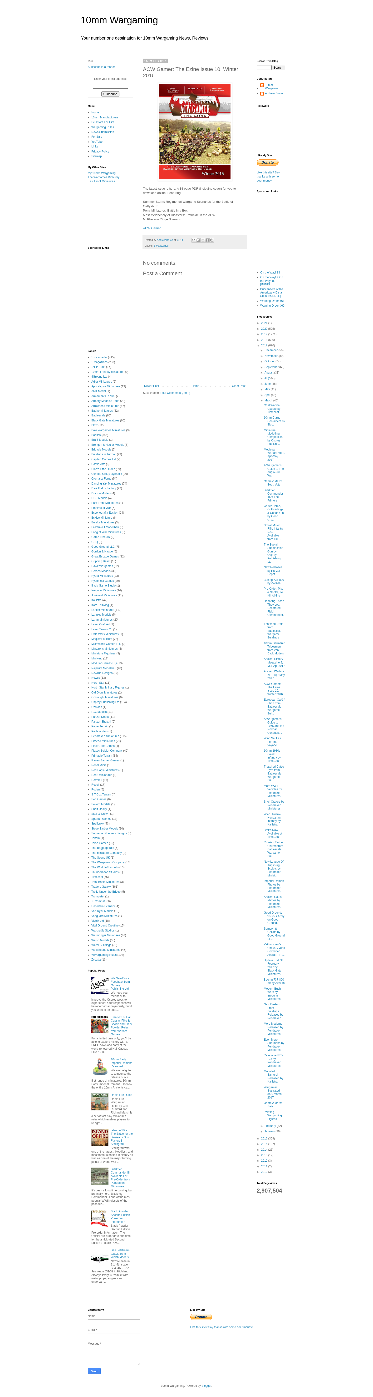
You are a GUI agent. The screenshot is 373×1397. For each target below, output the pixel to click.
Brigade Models (101, 449)
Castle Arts (98, 464)
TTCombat (98, 901)
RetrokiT (96, 780)
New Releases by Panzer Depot (273, 571)
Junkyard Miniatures (104, 595)
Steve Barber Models (104, 828)
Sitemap (96, 156)
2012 (264, 1160)
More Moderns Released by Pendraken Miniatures (273, 1029)
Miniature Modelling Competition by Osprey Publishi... (273, 437)
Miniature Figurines (103, 653)
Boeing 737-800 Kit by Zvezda (274, 981)
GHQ (94, 542)
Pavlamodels (99, 731)
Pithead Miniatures (103, 741)
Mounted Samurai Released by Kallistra (273, 1076)
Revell (95, 784)
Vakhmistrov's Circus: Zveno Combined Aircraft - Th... (274, 949)
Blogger (206, 1385)
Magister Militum (101, 639)
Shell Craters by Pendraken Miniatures (274, 805)
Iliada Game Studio (103, 585)
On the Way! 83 (270, 272)
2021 (264, 323)
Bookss (96, 435)
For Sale (96, 136)
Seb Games (98, 799)
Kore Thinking (100, 605)
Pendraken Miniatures (105, 736)
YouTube (97, 141)
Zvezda (96, 959)
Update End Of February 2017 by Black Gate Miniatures (273, 967)
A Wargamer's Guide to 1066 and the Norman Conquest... (274, 725)
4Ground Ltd (99, 376)
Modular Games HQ (104, 663)
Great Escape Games (105, 556)
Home (195, 386)
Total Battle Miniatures (105, 882)
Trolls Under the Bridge (106, 891)
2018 (264, 340)
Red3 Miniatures (101, 775)
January (270, 1131)
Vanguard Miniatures (104, 916)
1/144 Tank (98, 367)
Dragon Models (101, 493)
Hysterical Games (102, 580)
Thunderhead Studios (105, 872)
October (270, 361)
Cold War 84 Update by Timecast (272, 409)
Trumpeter (97, 896)
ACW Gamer (152, 228)
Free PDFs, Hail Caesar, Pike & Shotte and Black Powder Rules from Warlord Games (122, 1026)
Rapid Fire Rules (121, 1095)
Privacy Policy (100, 151)
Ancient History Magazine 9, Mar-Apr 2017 (274, 662)
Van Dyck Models (102, 911)
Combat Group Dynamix (106, 474)
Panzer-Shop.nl (101, 721)
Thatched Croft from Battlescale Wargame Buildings (273, 630)
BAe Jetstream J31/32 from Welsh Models (120, 1254)
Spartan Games (101, 818)
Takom (95, 838)
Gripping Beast (100, 561)
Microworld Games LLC (106, 644)
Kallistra (96, 600)
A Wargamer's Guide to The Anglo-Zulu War (274, 470)
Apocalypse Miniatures (105, 386)
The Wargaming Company (108, 862)
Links (94, 146)
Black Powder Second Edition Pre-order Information (120, 1216)
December (272, 350)
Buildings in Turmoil (103, 454)
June (268, 383)
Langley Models (101, 614)
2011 (264, 1166)
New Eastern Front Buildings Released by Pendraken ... (274, 1011)
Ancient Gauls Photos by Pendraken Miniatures (273, 902)
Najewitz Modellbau (103, 668)
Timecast (97, 877)
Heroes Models (101, 571)
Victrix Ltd (97, 920)
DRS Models (99, 498)
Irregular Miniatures (103, 590)
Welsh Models (100, 940)
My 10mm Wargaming (102, 173)
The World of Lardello (105, 867)
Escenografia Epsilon (104, 512)
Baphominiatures (102, 410)
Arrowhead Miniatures (105, 406)
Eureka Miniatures (102, 522)
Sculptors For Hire (102, 122)
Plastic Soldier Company (107, 750)
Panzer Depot (100, 717)
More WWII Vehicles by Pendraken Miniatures (273, 791)
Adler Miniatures (101, 381)
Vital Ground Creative (105, 925)
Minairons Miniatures (104, 648)
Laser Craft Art (100, 624)
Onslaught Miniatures (104, 697)
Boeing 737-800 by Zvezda (274, 581)
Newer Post (151, 386)
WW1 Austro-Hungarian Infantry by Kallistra (272, 819)
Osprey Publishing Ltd (105, 702)
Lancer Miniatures (102, 610)
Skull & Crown (100, 813)
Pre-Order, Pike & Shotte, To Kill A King (274, 592)
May (268, 389)
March (269, 400)
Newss (95, 677)
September (272, 367)
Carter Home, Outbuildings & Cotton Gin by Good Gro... (274, 512)
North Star (97, 682)
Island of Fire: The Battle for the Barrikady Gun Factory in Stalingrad (122, 1137)
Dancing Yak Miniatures (106, 483)
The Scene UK (100, 857)
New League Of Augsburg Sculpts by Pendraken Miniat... (274, 868)
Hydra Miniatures (102, 575)
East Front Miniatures (101, 181)
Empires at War (101, 508)
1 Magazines (161, 245)
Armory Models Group (105, 401)
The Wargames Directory (103, 177)
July (267, 378)
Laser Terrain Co (102, 629)
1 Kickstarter (99, 357)
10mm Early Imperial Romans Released (122, 1063)
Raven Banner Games (105, 760)
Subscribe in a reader (101, 67)
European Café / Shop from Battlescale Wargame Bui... (274, 706)
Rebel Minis (98, 765)
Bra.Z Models (99, 439)
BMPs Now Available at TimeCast (273, 833)
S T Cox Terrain (101, 794)
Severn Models (100, 804)
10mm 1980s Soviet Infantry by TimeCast (272, 756)
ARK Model (98, 391)
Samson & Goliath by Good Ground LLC (274, 934)
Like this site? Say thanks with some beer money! (268, 176)
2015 (264, 1144)
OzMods (96, 707)
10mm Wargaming (119, 20)
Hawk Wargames (102, 566)
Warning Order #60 (272, 305)
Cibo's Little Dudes (103, 469)
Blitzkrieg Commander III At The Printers (273, 495)
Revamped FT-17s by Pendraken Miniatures (273, 1060)
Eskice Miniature (101, 517)
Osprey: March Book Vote (273, 483)
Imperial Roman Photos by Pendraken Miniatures (274, 886)
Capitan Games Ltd (103, 459)
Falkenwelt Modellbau (105, 527)
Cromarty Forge (101, 478)
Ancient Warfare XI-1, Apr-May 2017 (274, 675)
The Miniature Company (106, 853)
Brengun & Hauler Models (107, 444)
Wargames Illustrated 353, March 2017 (273, 1092)
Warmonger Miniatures (105, 935)
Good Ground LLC (103, 546)
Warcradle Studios (103, 930)
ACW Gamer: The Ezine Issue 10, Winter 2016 (273, 689)
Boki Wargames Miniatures (108, 430)
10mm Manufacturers (104, 117)
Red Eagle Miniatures (105, 770)
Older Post (238, 386)
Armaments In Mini (103, 396)
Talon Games (99, 843)
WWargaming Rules (104, 955)
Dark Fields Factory (103, 488)
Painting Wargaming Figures (273, 1115)
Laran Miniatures (102, 619)
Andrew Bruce (274, 93)
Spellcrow (97, 823)
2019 (264, 334)
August (269, 372)
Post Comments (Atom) (175, 393)
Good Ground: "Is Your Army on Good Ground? (274, 918)
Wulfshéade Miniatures (105, 950)
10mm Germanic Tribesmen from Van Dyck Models (274, 648)
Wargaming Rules (102, 127)
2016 (264, 1138)
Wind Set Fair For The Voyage (272, 742)
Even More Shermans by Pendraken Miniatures (274, 1045)
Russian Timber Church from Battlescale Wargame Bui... (274, 849)
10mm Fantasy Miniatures (107, 372)
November (272, 356)
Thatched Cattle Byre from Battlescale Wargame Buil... (274, 773)
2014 (264, 1149)
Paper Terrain (99, 726)
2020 (264, 328)
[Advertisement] (111, 214)
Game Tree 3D (100, 537)
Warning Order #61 (272, 301)
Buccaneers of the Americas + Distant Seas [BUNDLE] (272, 293)
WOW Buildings (101, 945)
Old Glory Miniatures (104, 692)
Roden (95, 789)
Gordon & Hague (102, 551)
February (271, 1126)
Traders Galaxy (101, 886)
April (268, 395)
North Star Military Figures (107, 687)
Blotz (94, 425)
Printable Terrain (101, 755)
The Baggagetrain (102, 848)
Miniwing (97, 658)
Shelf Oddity (99, 809)
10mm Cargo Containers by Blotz (274, 421)
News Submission (102, 132)
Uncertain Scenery (103, 906)
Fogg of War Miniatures (106, 532)
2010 (264, 1172)
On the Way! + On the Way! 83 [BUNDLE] (271, 281)
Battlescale (98, 415)
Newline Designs (102, 673)
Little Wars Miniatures (105, 634)
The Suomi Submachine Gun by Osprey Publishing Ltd (273, 553)
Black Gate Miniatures (105, 420)
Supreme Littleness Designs (109, 833)
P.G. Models (99, 712)
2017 (264, 345)
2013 (264, 1155)
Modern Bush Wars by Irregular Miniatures (272, 994)
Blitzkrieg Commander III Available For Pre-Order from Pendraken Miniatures (120, 1178)
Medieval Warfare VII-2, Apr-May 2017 (274, 454)
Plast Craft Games (103, 746)
